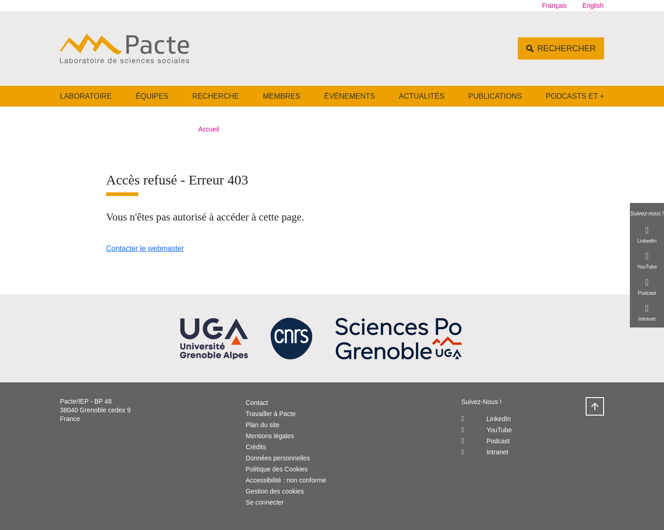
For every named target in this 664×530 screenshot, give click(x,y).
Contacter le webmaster (145, 248)
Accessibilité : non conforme (286, 480)
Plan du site (262, 425)
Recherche (215, 96)
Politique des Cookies (277, 469)
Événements (349, 96)
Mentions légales (270, 436)
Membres (281, 96)
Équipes (152, 96)
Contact (257, 402)
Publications (495, 96)
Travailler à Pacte (271, 413)
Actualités (422, 96)
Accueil (208, 129)
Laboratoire (86, 96)
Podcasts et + (575, 96)
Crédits (256, 447)
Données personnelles (278, 458)
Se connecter (265, 502)
